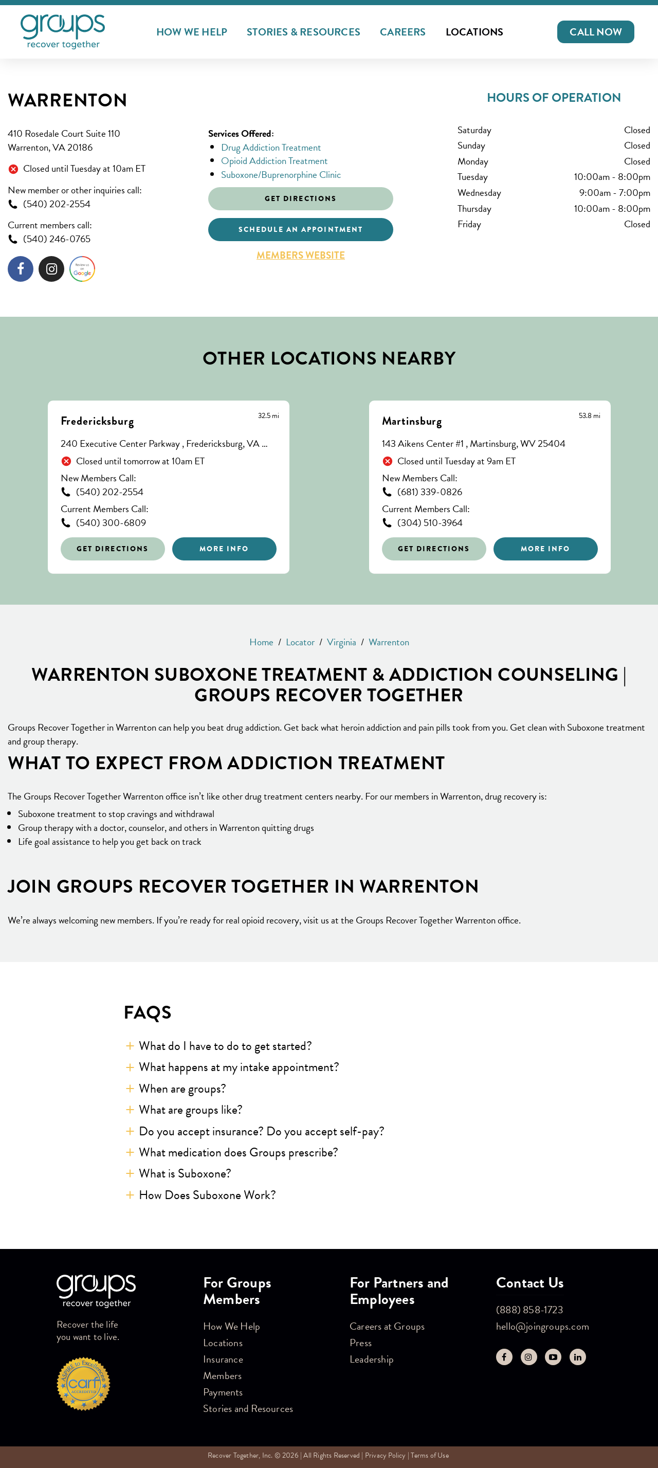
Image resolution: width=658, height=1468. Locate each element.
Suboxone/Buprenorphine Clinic (281, 174)
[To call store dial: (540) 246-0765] (100, 239)
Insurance (223, 1359)
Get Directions (113, 548)
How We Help (191, 32)
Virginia (341, 642)
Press (361, 1342)
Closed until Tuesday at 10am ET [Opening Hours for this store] (84, 169)
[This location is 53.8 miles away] (589, 416)
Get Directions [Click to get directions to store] (301, 198)
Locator (300, 642)
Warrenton (67, 100)
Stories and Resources (248, 1408)
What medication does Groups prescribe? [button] (238, 1152)
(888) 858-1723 (529, 1309)
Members (222, 1375)
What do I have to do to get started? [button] (225, 1046)
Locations (475, 32)
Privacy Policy (385, 1455)
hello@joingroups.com (542, 1326)
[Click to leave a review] (82, 271)
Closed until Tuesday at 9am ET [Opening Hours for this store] (456, 461)
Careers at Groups (387, 1326)
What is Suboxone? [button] (185, 1173)
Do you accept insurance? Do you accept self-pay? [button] (262, 1131)
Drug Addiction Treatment (271, 147)
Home (261, 642)
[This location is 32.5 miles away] (268, 416)
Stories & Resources (303, 32)
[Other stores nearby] (329, 479)
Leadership (372, 1359)
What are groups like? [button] (191, 1109)
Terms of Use (429, 1455)
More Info (224, 548)
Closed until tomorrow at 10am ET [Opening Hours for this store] (140, 461)
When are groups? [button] (182, 1088)
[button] (595, 32)
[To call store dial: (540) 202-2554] (100, 204)
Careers (403, 32)
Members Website (301, 255)
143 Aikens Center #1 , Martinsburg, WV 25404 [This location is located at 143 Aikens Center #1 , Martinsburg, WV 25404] (473, 444)
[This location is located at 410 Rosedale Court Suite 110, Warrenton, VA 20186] (100, 140)
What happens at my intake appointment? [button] (239, 1067)
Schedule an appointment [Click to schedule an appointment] (301, 229)
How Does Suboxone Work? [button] (207, 1195)
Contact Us (530, 1283)
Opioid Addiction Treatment (274, 160)
